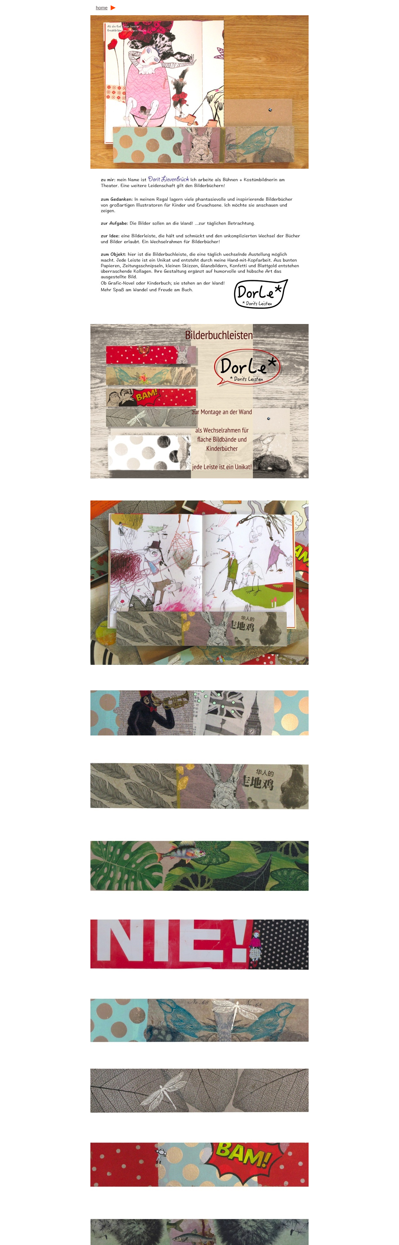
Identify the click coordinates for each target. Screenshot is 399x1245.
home (102, 7)
